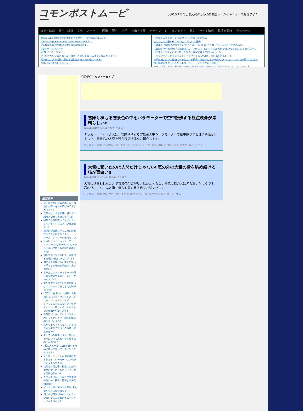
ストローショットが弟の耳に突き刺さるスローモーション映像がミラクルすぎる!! (59, 359)
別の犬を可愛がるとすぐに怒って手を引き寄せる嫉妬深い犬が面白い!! (59, 265)
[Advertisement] (151, 91)
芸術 (193, 30)
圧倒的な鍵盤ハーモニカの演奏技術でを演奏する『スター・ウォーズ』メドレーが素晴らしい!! (60, 234)
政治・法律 (47, 30)
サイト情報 (206, 30)
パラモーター (140, 145)
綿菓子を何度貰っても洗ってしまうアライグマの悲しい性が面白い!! (59, 224)
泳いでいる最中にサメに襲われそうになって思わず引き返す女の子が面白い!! (59, 338)
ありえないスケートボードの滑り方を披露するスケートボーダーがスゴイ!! (59, 276)
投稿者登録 (225, 30)
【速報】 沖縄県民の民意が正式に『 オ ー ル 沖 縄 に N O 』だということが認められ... (199, 45)
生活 (111, 194)
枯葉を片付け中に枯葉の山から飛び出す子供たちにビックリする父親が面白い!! (59, 370)
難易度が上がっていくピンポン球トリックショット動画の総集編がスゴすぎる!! (59, 318)
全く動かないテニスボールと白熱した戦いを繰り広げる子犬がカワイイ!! (78, 56)
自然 (117, 194)
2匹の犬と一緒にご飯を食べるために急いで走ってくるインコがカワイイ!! (60, 349)
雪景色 (183, 145)
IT (166, 30)
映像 (160, 145)
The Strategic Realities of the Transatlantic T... (64, 45)
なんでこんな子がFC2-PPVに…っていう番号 (177, 41)
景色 (141, 194)
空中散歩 (168, 145)
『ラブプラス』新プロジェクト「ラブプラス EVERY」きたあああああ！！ (193, 56)
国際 (105, 30)
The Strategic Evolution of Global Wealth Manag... (66, 41)
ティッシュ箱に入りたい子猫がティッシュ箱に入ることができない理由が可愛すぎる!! (59, 307)
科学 (124, 30)
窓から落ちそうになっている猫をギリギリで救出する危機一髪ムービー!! (59, 328)
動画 (154, 145)
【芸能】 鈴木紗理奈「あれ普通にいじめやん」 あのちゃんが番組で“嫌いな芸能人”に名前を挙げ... (205, 48)
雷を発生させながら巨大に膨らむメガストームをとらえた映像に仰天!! (59, 286)
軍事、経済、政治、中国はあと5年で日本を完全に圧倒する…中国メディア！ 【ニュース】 (202, 66)
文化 (80, 30)
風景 (162, 194)
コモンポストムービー (82, 17)
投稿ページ (243, 30)
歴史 (115, 30)
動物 (99, 194)
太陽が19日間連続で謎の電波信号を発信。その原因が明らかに (73, 38)
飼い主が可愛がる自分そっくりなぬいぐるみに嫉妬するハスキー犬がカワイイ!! (59, 398)
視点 (176, 145)
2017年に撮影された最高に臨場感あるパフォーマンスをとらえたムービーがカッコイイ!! (60, 297)
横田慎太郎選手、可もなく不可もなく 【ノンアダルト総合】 (186, 63)
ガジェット (178, 30)
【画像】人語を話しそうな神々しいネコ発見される (180, 38)
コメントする (196, 145)
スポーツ (92, 30)
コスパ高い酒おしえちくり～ (56, 63)
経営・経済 (66, 30)
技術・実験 (138, 30)
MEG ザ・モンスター (52, 48)
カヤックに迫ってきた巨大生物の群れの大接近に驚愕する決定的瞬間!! (59, 380)
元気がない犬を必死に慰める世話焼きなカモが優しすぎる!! (71, 59)
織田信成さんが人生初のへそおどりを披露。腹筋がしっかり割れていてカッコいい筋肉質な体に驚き (206, 59)
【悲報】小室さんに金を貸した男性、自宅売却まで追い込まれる (187, 52)
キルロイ (120, 127)
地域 (105, 194)
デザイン (155, 30)
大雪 (135, 194)
